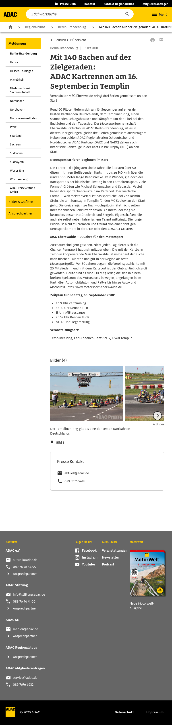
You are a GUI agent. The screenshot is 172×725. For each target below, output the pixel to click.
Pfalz (13, 127)
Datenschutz (124, 712)
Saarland (15, 136)
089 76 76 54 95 (24, 567)
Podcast (108, 564)
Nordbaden (17, 101)
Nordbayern (17, 109)
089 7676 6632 (23, 685)
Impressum (155, 712)
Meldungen (17, 44)
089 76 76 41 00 (24, 601)
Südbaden (16, 153)
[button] (127, 14)
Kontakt (89, 4)
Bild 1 (60, 443)
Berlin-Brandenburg (72, 27)
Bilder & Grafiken (20, 202)
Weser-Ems (17, 170)
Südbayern (17, 162)
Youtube (88, 564)
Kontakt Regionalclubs (119, 4)
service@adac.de (25, 678)
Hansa (14, 62)
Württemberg (18, 179)
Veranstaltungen (114, 550)
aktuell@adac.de (76, 473)
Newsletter (110, 557)
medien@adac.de (25, 629)
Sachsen (15, 144)
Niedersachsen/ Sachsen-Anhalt (20, 90)
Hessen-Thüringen (21, 71)
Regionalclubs (35, 27)
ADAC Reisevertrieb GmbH (22, 190)
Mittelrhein (17, 80)
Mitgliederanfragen (155, 4)
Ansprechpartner (20, 213)
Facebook (89, 550)
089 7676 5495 (74, 481)
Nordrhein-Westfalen (23, 118)
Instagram (89, 557)
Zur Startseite (10, 26)
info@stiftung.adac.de (29, 595)
